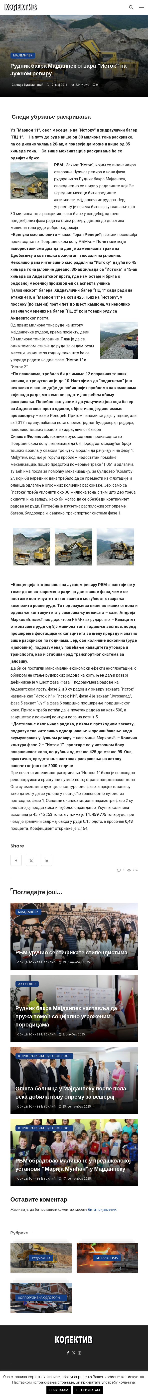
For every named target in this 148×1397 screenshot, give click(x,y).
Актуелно (27, 984)
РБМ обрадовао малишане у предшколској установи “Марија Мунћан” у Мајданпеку (73, 1165)
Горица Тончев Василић (35, 962)
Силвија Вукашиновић (27, 85)
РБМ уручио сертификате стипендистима (71, 952)
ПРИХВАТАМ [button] (58, 1390)
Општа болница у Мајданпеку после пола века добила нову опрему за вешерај (70, 1093)
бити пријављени (102, 1209)
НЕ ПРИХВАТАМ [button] (88, 1390)
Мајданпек (23, 55)
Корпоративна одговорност (44, 1056)
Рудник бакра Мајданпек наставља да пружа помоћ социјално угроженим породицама (66, 1016)
